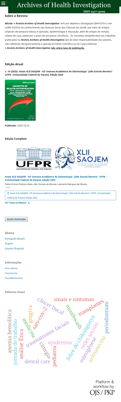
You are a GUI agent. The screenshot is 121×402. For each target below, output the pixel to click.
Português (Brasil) (15, 238)
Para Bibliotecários (14, 278)
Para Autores (11, 273)
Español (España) (14, 248)
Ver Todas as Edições (15, 202)
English (9, 243)
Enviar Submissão (16, 219)
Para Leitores (11, 268)
